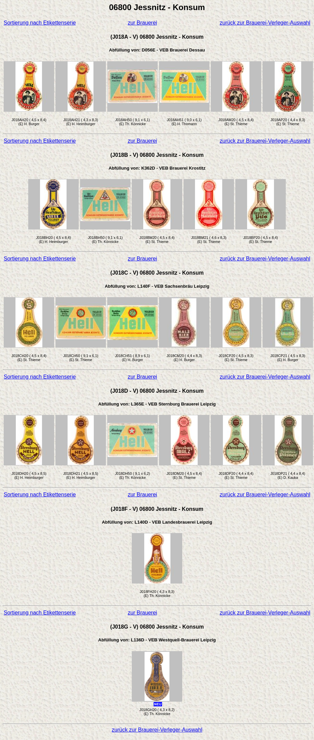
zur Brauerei (142, 23)
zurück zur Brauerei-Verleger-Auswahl (265, 23)
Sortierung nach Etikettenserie (40, 23)
